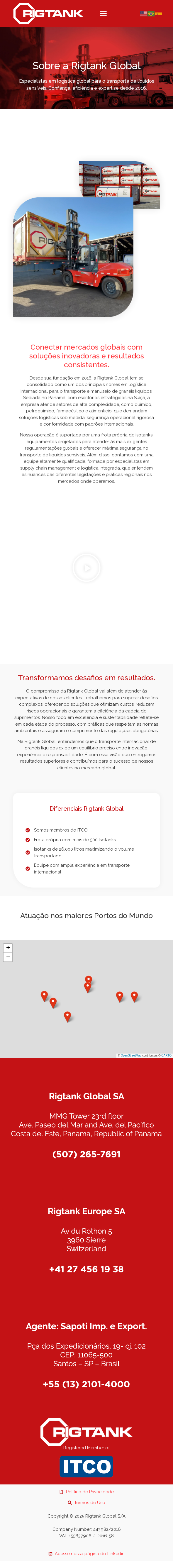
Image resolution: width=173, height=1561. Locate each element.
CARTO (166, 1055)
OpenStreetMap (131, 1055)
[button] (103, 13)
